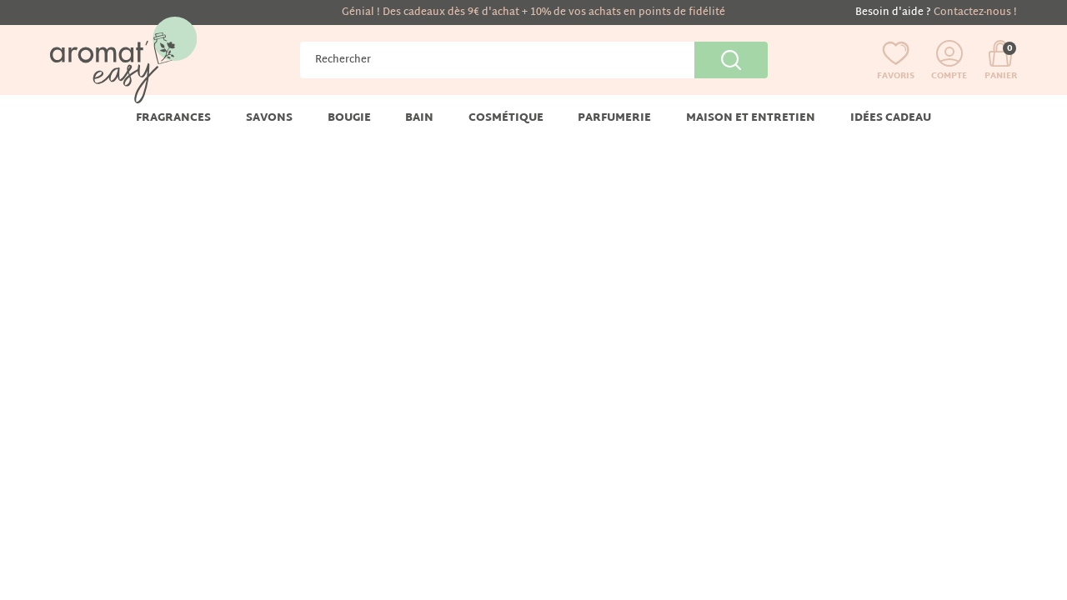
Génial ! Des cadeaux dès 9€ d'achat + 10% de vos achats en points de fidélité (533, 12)
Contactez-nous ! (975, 12)
